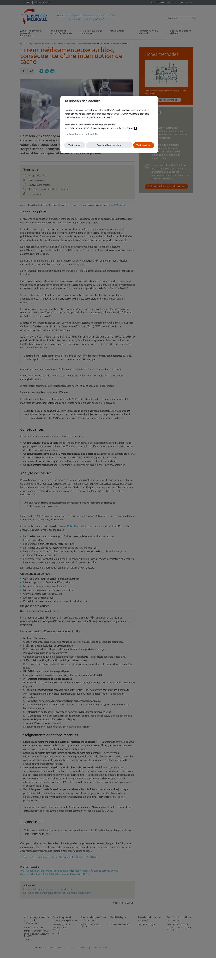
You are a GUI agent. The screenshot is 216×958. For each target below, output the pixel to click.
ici (135, 128)
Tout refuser (74, 145)
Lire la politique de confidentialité (81, 134)
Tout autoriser (143, 145)
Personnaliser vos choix (109, 145)
